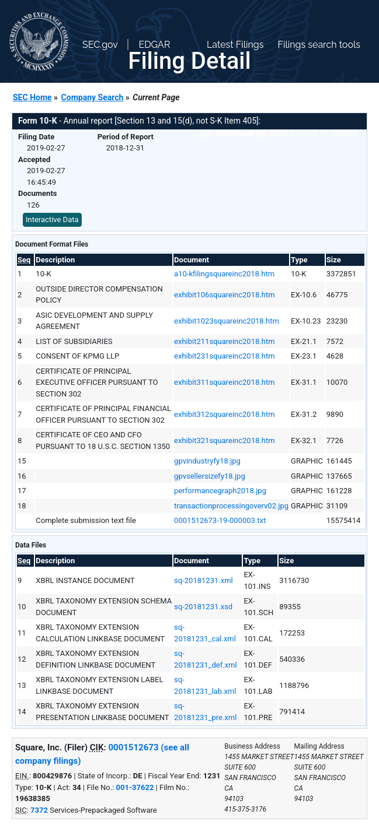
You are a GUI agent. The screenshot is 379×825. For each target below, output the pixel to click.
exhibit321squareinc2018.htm (224, 440)
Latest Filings (235, 44)
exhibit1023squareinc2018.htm (226, 321)
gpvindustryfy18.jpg (207, 461)
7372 (39, 810)
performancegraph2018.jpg (220, 490)
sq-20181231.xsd (203, 606)
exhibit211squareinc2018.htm (224, 341)
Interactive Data (52, 219)
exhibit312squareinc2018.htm (224, 414)
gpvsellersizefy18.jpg (209, 476)
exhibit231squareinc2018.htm (224, 356)
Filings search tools (318, 44)
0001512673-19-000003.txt (220, 520)
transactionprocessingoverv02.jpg (231, 505)
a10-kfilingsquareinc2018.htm (224, 273)
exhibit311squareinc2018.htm (224, 382)
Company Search (92, 97)
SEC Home (32, 97)
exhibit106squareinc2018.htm (224, 294)
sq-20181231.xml (203, 580)
